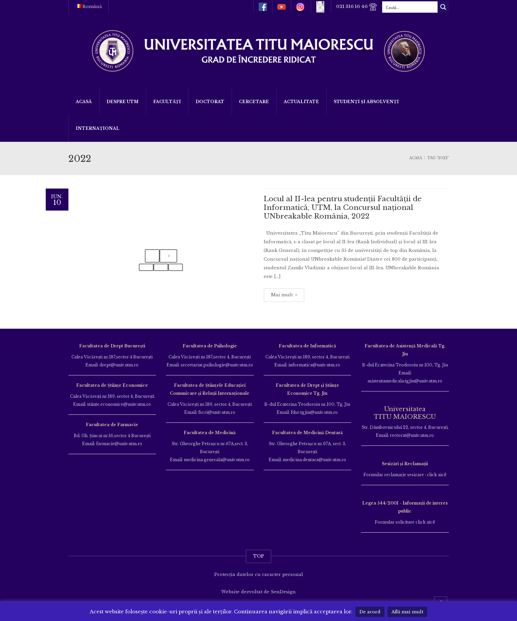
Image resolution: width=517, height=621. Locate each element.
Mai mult (284, 295)
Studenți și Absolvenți (366, 101)
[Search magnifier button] (443, 7)
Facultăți (167, 101)
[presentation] (152, 256)
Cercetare (254, 101)
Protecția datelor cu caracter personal (258, 574)
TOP (258, 556)
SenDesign (283, 592)
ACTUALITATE (301, 101)
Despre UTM (122, 101)
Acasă (84, 101)
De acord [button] (369, 612)
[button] (146, 267)
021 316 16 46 (356, 7)
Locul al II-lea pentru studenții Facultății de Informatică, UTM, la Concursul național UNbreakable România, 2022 (343, 208)
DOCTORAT (210, 101)
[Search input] (410, 7)
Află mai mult (407, 612)
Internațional (97, 128)
